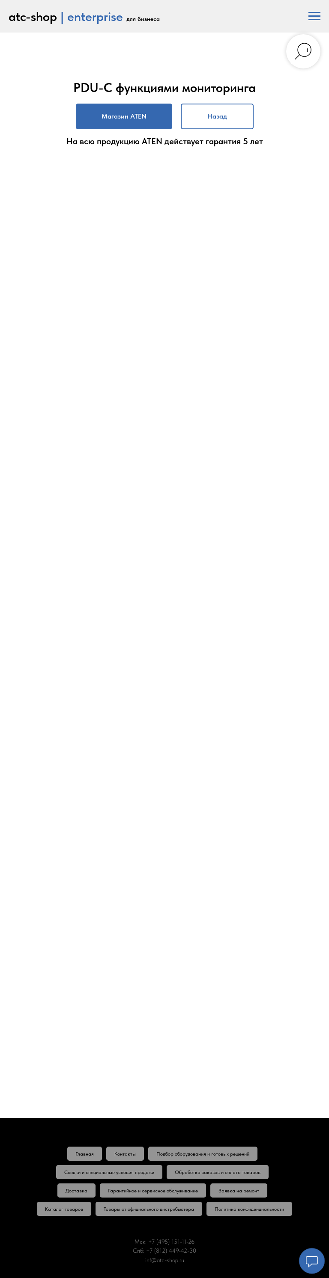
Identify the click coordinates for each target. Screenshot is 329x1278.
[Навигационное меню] (314, 16)
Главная (84, 1154)
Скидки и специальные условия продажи (109, 1172)
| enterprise (91, 16)
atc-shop (33, 16)
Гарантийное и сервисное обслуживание (153, 1191)
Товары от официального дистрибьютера (149, 1209)
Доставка (76, 1191)
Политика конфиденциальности (249, 1209)
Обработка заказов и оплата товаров (217, 1172)
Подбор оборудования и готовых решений (202, 1154)
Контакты (125, 1154)
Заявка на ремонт (238, 1191)
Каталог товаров (64, 1209)
